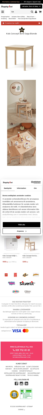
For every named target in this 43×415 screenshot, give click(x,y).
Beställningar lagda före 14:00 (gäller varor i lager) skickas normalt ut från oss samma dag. (21, 312)
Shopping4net (5, 17)
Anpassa (21, 231)
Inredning (4, 19)
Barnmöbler (12, 19)
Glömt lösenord (32, 367)
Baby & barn (30, 17)
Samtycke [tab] (8, 188)
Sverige (21, 410)
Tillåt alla (21, 224)
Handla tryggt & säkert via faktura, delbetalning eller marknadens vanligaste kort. (21, 328)
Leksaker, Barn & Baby (18, 17)
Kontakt (9, 369)
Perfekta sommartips (11, 2)
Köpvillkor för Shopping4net (15, 373)
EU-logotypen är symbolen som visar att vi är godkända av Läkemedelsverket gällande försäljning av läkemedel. (21, 319)
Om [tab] (35, 188)
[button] (40, 12)
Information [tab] (21, 188)
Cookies (15, 371)
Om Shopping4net (34, 373)
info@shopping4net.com (21, 357)
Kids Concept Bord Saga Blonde (27, 19)
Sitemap (30, 407)
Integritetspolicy (26, 371)
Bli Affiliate (34, 369)
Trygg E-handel (33, 375)
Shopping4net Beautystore (16, 375)
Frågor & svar (19, 367)
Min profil (9, 367)
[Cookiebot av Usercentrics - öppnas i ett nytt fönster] (31, 182)
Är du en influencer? (21, 369)
